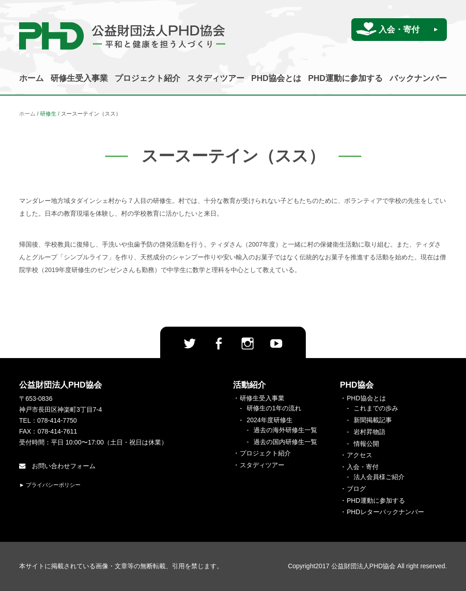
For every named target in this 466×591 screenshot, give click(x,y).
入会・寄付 (399, 29)
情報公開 (366, 443)
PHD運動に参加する (345, 78)
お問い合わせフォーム (57, 466)
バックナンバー (418, 78)
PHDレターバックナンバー (385, 511)
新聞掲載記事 (373, 420)
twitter (190, 343)
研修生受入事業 (79, 78)
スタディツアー (215, 78)
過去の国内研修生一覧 (285, 441)
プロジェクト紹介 (147, 78)
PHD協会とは (276, 78)
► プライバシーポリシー (50, 485)
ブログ (356, 488)
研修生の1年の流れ (274, 408)
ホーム (31, 78)
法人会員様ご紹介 (379, 476)
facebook (218, 343)
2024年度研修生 (270, 420)
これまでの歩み (376, 408)
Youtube (276, 343)
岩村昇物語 (369, 431)
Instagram (247, 343)
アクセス (359, 455)
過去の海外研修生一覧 (285, 430)
